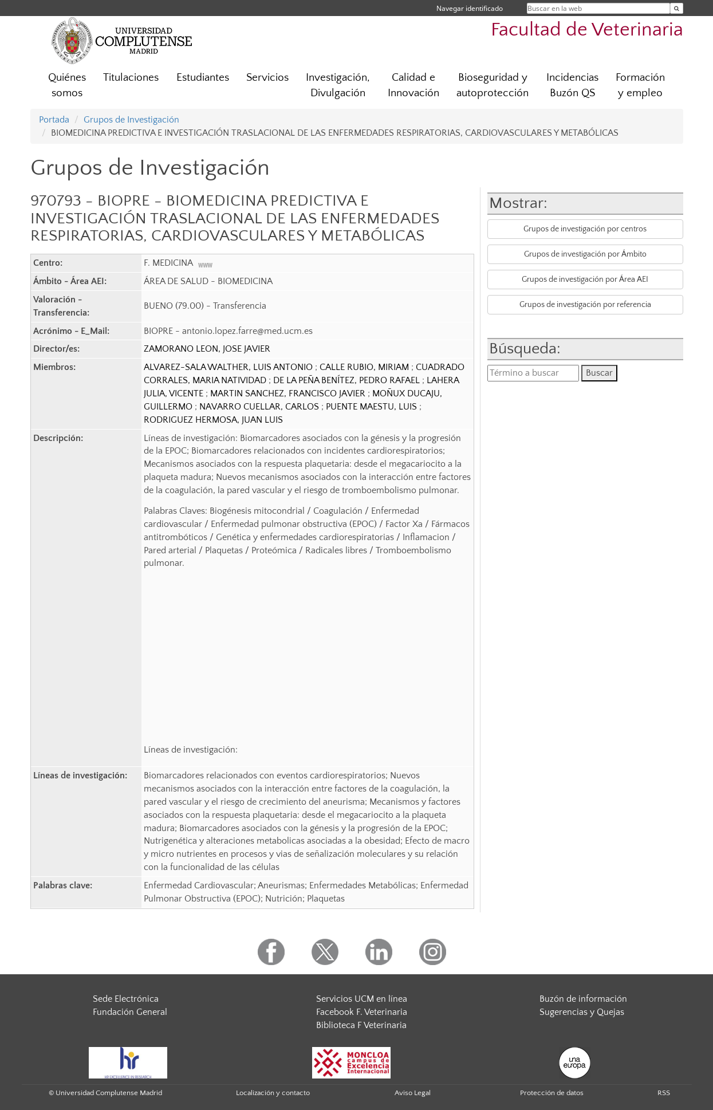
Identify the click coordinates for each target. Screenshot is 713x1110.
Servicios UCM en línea (361, 999)
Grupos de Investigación (131, 120)
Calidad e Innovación (413, 85)
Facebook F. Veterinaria (361, 1012)
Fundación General (130, 1012)
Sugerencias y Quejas (581, 1012)
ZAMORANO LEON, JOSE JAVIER (207, 349)
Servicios (267, 78)
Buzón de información (583, 999)
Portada (54, 120)
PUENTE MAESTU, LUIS (372, 407)
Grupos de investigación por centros (585, 229)
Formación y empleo (640, 85)
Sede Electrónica (126, 999)
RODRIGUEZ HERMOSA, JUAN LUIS (213, 420)
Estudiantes (202, 78)
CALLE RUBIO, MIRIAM (365, 367)
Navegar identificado (469, 8)
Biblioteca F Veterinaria (361, 1025)
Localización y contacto (273, 1093)
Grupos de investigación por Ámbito (585, 254)
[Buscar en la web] (676, 8)
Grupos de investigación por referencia (585, 304)
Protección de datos (552, 1093)
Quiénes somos (67, 85)
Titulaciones (131, 78)
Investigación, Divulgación (338, 85)
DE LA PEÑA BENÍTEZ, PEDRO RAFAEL (347, 380)
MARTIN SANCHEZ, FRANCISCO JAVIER (289, 393)
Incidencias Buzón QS (572, 85)
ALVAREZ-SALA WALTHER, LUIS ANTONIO (229, 367)
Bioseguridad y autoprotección (492, 85)
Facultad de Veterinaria (587, 30)
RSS (663, 1093)
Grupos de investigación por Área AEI (585, 279)
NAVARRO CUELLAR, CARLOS (260, 407)
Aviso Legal (413, 1093)
